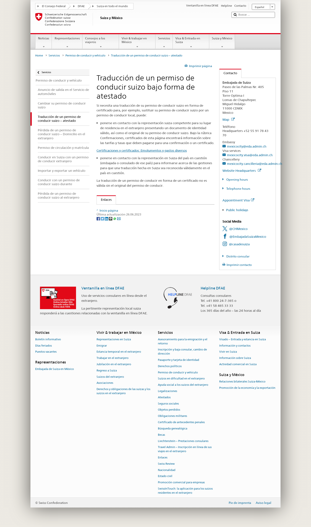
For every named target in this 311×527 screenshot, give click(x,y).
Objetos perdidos (169, 409)
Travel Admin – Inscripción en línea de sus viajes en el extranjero (185, 449)
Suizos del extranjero (110, 376)
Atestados (164, 397)
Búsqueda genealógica (172, 428)
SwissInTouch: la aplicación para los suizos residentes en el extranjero (185, 490)
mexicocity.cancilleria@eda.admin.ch (254, 164)
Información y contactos (235, 345)
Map (228, 119)
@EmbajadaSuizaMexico (247, 237)
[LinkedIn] (107, 231)
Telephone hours (238, 188)
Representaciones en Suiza (114, 339)
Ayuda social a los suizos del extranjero (183, 384)
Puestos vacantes (46, 351)
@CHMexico (238, 229)
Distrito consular (237, 256)
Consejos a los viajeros (101, 42)
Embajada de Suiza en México (54, 369)
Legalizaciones (167, 391)
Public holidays (237, 210)
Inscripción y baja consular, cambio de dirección (182, 351)
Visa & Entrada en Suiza (191, 42)
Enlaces (104, 200)
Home (39, 55)
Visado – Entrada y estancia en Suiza (242, 339)
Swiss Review (166, 463)
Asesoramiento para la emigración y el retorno (182, 341)
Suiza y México (222, 42)
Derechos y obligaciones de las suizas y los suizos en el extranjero (123, 391)
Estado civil (165, 476)
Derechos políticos (170, 366)
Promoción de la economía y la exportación (247, 387)
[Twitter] (103, 231)
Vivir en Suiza (228, 351)
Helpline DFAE (213, 288)
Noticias (44, 42)
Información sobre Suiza (235, 358)
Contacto (228, 73)
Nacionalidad (166, 470)
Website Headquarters (241, 171)
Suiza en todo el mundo (112, 6)
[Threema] (111, 231)
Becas (161, 434)
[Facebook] (99, 231)
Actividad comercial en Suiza (238, 364)
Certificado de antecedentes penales (181, 422)
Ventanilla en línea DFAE (102, 288)
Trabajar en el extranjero (113, 358)
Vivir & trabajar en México (137, 42)
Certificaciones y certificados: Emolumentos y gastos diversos (142, 150)
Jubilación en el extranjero (114, 364)
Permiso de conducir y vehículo (85, 55)
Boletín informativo (48, 339)
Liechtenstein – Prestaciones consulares (183, 441)
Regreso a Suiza (107, 370)
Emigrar (102, 345)
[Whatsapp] (115, 231)
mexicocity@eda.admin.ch (246, 146)
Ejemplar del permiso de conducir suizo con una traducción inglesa (152, 209)
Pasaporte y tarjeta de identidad (178, 360)
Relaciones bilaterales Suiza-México (242, 381)
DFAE (81, 6)
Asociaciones (105, 383)
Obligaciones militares (172, 416)
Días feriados (43, 345)
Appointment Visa (238, 200)
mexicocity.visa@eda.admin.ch (250, 155)
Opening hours (237, 179)
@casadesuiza (239, 244)
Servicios (164, 42)
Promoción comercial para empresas (181, 482)
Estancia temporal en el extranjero (119, 351)
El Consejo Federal (54, 6)
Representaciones (67, 42)
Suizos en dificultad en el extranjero (181, 378)
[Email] (119, 231)
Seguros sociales (168, 403)
